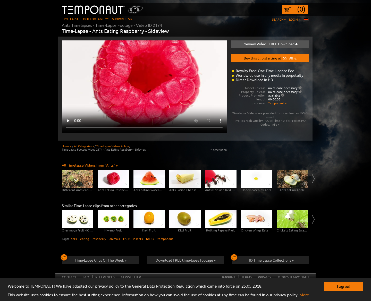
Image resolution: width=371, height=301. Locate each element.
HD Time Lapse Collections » (263, 259)
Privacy (265, 277)
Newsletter (131, 277)
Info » (276, 124)
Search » (279, 19)
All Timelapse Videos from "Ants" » (90, 165)
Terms (246, 277)
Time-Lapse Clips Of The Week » (94, 259)
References (105, 277)
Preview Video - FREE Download (270, 43)
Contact (69, 277)
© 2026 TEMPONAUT (293, 277)
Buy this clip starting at (270, 57)
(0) (301, 9)
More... (306, 295)
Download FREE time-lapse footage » (186, 260)
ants (74, 239)
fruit (126, 239)
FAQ (86, 277)
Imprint (228, 277)
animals (114, 239)
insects (138, 239)
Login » (294, 19)
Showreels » (122, 19)
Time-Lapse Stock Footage (83, 19)
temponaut (165, 239)
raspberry (99, 239)
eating (84, 239)
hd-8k (150, 239)
